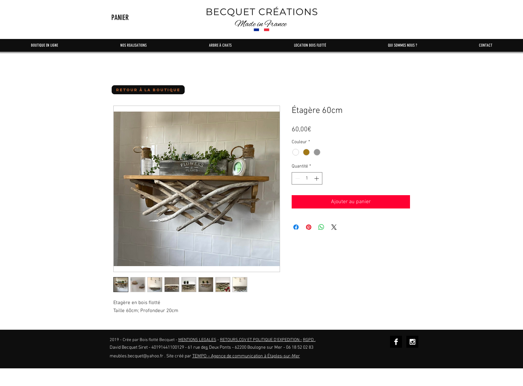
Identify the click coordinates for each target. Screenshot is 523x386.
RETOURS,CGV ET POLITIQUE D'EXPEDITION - (261, 340)
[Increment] (317, 178)
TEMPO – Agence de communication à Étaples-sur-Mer (246, 356)
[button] (131, 17)
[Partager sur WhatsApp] (321, 227)
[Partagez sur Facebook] (296, 227)
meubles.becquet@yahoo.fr (136, 356)
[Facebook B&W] (396, 342)
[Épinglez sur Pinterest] (309, 227)
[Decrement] (297, 178)
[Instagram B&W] (412, 342)
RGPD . (309, 340)
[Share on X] (334, 227)
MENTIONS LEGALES (197, 340)
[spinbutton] (307, 178)
